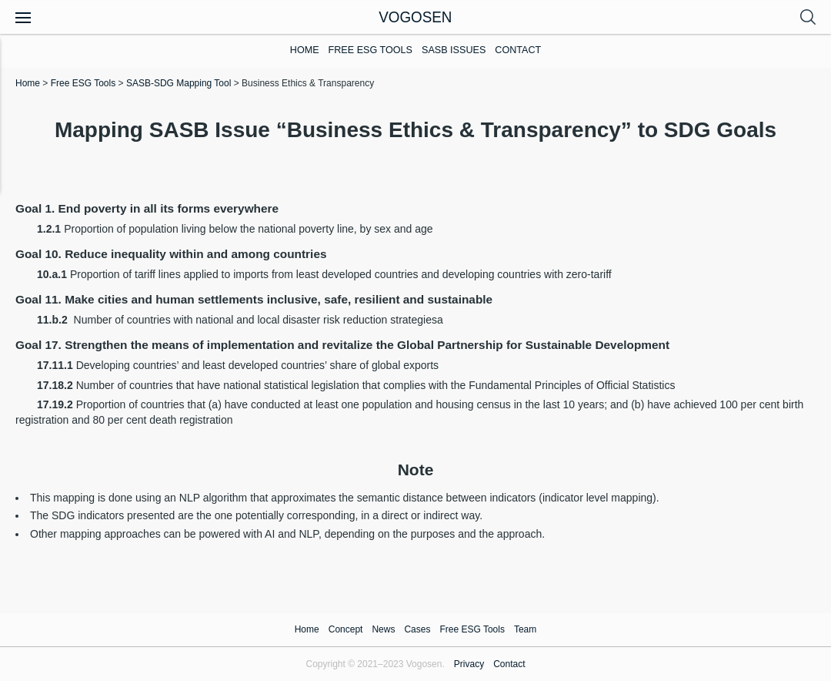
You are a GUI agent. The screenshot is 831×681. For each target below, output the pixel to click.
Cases (417, 629)
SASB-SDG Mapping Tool (179, 83)
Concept (346, 629)
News (383, 629)
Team (525, 629)
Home (304, 50)
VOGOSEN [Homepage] (415, 16)
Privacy (469, 664)
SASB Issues (454, 50)
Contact (518, 50)
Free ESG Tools (370, 50)
